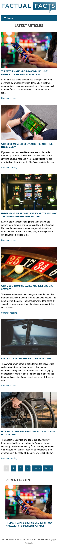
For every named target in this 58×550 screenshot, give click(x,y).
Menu (10, 18)
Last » (48, 468)
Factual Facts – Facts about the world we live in (24, 539)
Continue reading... (9, 98)
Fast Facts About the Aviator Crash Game (26, 358)
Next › (37, 468)
